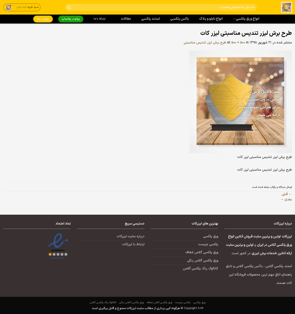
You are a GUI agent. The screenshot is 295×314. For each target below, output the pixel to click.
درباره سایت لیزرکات (130, 236)
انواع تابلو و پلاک (211, 18)
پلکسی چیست (208, 244)
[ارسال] (69, 7)
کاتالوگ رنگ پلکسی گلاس (200, 268)
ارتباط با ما (100, 19)
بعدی (286, 199)
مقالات (126, 18)
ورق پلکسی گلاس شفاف (201, 252)
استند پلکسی (150, 18)
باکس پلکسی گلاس (249, 266)
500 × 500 (238, 42)
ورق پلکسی (210, 236)
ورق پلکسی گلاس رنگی (202, 260)
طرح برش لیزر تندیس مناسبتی (205, 42)
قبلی (287, 194)
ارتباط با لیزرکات (133, 244)
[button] (22, 7)
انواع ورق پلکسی (246, 18)
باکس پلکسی (179, 18)
